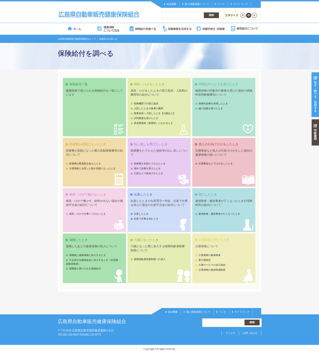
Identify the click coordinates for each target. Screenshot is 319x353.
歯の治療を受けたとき (211, 108)
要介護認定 (205, 260)
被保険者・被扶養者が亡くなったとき (219, 213)
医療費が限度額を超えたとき (85, 163)
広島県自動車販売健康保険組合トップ (77, 39)
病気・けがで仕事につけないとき (87, 213)
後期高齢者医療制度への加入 (150, 259)
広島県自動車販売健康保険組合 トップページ (75, 28)
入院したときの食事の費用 (148, 108)
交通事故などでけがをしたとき (216, 163)
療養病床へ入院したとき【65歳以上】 (154, 113)
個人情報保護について (197, 4)
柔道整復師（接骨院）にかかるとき (153, 123)
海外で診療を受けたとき (147, 168)
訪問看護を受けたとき (146, 118)
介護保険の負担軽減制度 (212, 269)
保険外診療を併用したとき (213, 103)
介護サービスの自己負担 (212, 264)
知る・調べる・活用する (315, 95)
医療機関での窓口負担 (146, 103)
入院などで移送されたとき (148, 173)
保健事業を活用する (176, 28)
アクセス (230, 333)
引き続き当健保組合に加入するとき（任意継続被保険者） (92, 262)
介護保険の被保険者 (210, 255)
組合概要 (171, 4)
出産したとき (141, 213)
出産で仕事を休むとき (146, 218)
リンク (221, 4)
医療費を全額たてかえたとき (150, 163)
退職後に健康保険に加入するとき (87, 255)
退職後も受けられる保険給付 (85, 268)
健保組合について (244, 28)
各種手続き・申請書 (210, 28)
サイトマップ (240, 4)
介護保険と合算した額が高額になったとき (92, 168)
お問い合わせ (250, 333)
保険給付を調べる (143, 28)
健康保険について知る (109, 28)
